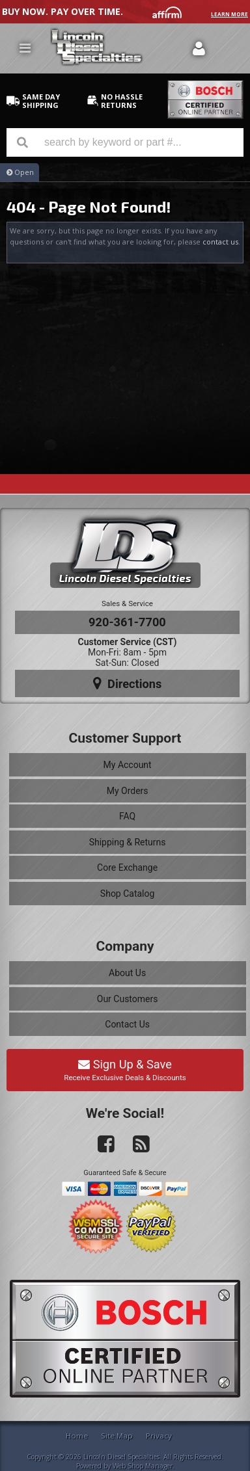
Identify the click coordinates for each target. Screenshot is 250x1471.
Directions (127, 683)
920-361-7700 (127, 622)
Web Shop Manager (143, 1465)
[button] (125, 142)
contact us (220, 241)
